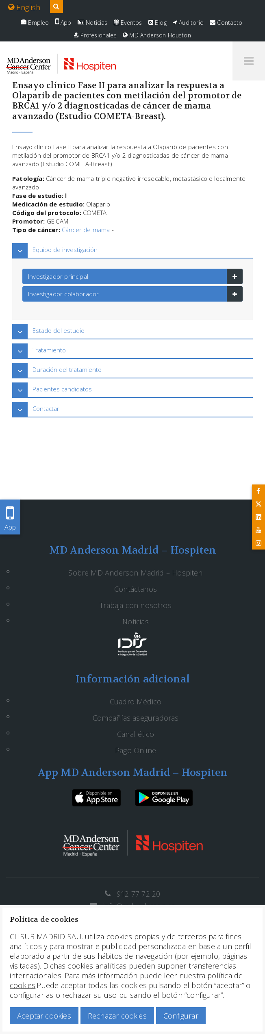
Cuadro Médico (135, 701)
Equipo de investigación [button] (65, 249)
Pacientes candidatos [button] (62, 389)
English (24, 7)
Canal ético (135, 734)
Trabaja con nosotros (136, 605)
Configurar (180, 1016)
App (63, 22)
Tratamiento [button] (49, 350)
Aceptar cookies (44, 1016)
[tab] (132, 249)
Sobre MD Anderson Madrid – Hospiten (135, 573)
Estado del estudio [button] (59, 330)
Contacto (226, 22)
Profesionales (95, 35)
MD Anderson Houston (157, 35)
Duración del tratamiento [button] (67, 369)
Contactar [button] (46, 408)
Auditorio (188, 22)
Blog (157, 22)
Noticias (93, 22)
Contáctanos (135, 589)
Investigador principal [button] (58, 276)
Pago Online (135, 750)
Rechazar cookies (117, 1016)
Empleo (35, 22)
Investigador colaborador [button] (63, 294)
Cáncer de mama (86, 230)
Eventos (128, 22)
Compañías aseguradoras (136, 718)
